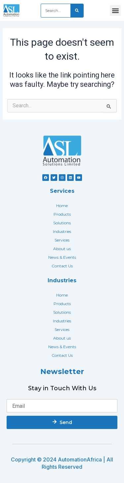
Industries (62, 231)
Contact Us (62, 265)
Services (62, 240)
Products (62, 214)
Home (62, 205)
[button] (115, 10)
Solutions (62, 222)
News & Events (62, 257)
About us (62, 248)
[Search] (76, 10)
